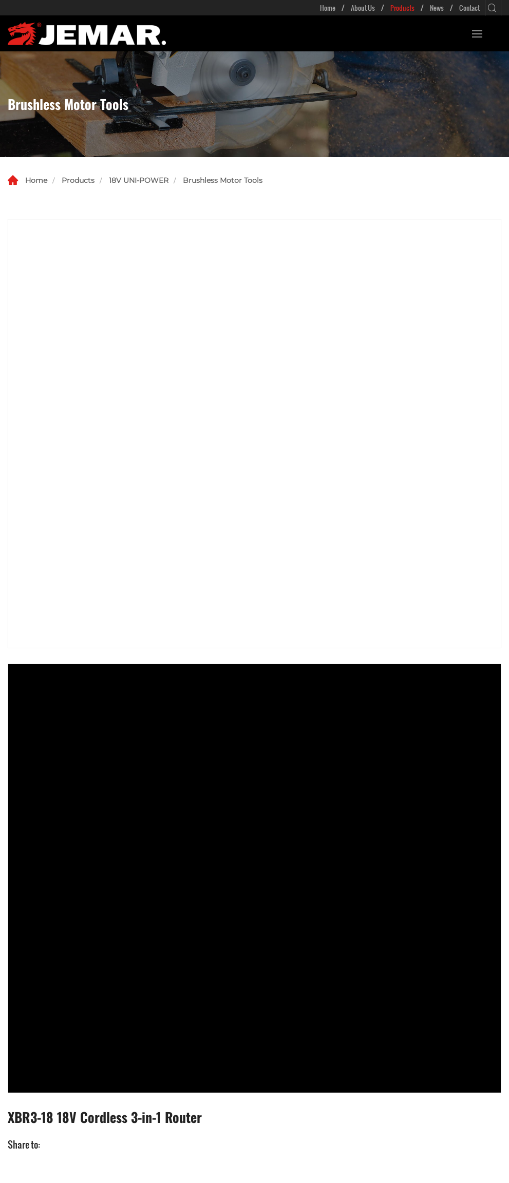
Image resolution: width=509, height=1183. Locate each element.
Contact (469, 8)
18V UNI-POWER (138, 180)
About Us (363, 8)
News (437, 8)
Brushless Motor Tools (222, 180)
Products (402, 8)
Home (327, 8)
